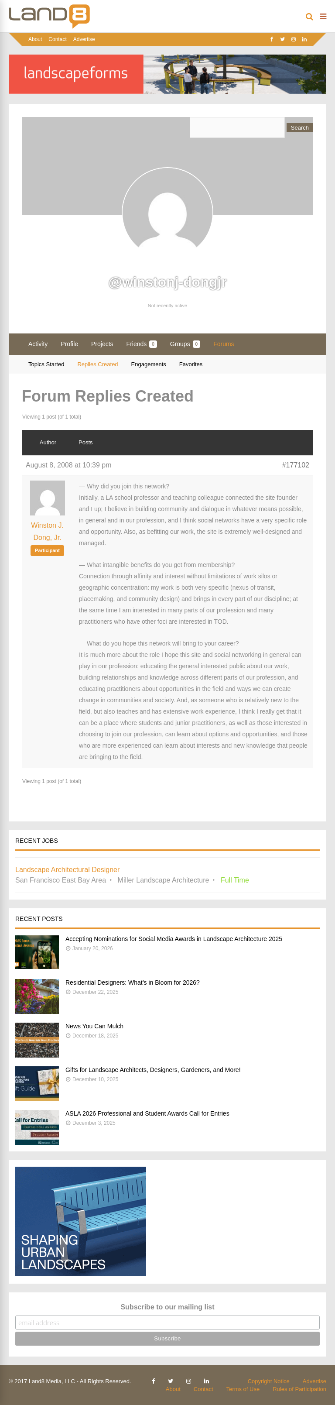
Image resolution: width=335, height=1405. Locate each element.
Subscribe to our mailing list (167, 1307)
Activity (38, 343)
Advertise (84, 39)
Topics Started (46, 364)
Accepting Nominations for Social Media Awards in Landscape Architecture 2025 (173, 938)
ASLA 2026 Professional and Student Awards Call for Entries (147, 1113)
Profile (69, 343)
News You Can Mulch (94, 1026)
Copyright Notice (269, 1381)
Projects (102, 343)
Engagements (148, 364)
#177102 (295, 465)
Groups (185, 344)
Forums (223, 343)
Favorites (190, 364)
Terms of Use (243, 1389)
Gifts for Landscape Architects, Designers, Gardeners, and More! (153, 1069)
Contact (57, 39)
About (35, 39)
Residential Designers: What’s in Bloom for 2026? (132, 982)
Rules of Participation (299, 1389)
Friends (141, 344)
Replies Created (97, 364)
